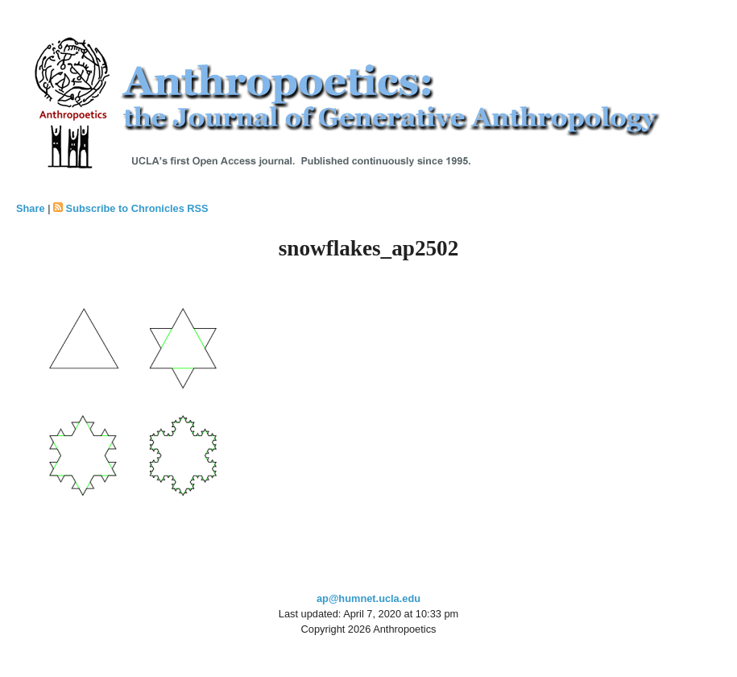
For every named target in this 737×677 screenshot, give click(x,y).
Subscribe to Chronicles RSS (137, 208)
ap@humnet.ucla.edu (368, 598)
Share (30, 208)
